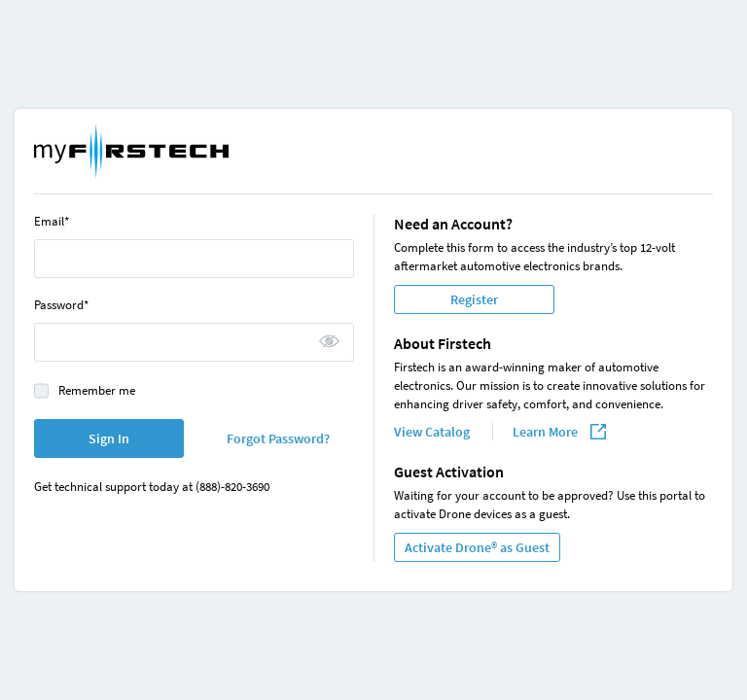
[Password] (194, 342)
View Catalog (433, 431)
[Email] (194, 258)
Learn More (547, 431)
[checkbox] (41, 390)
